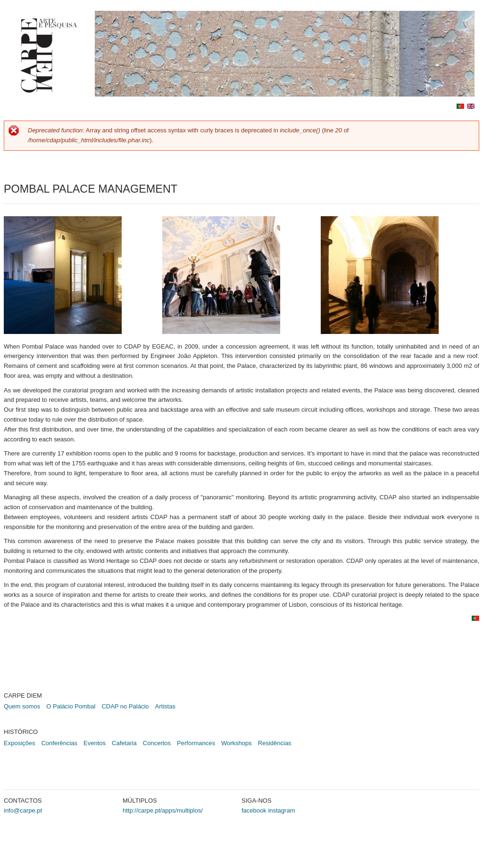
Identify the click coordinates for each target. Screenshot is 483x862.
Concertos (157, 743)
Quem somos (22, 706)
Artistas (165, 706)
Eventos (94, 743)
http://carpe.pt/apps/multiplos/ (163, 810)
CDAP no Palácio (125, 706)
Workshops (236, 743)
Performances (196, 743)
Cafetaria (124, 743)
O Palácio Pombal (70, 706)
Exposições (19, 743)
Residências (274, 743)
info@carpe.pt (23, 810)
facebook (254, 810)
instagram (281, 810)
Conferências (59, 743)
